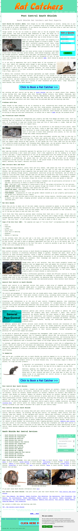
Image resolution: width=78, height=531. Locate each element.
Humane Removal (70, 499)
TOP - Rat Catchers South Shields (13, 507)
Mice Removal (11, 496)
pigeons (66, 462)
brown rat (53, 33)
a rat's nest (16, 67)
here (38, 489)
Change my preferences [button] (58, 526)
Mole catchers (6, 251)
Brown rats (25, 40)
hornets (66, 465)
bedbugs (44, 463)
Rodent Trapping (32, 499)
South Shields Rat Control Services (19, 432)
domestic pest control (67, 421)
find (7, 389)
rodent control (63, 412)
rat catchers (47, 77)
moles (48, 465)
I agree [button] (44, 526)
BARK (53, 112)
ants (31, 465)
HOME (53, 12)
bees (44, 460)
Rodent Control (42, 498)
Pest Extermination (19, 499)
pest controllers (17, 99)
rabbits (11, 463)
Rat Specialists (54, 496)
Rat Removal (20, 496)
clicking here (7, 403)
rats (3, 64)
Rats (23, 51)
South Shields (20, 25)
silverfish (12, 465)
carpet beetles (24, 462)
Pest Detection (43, 496)
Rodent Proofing (31, 496)
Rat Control (53, 498)
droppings (5, 69)
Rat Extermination (15, 498)
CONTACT (66, 12)
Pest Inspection (20, 501)
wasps (4, 462)
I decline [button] (49, 526)
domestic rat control (9, 417)
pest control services (43, 311)
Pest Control (59, 499)
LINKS (57, 12)
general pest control (14, 295)
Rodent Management (29, 498)
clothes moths (64, 463)
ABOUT (61, 12)
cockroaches (47, 462)
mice (28, 463)
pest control (21, 343)
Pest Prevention (67, 496)
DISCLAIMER (72, 12)
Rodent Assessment (65, 498)
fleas (61, 460)
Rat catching (6, 92)
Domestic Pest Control (46, 499)
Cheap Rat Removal (8, 501)
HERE (45, 58)
